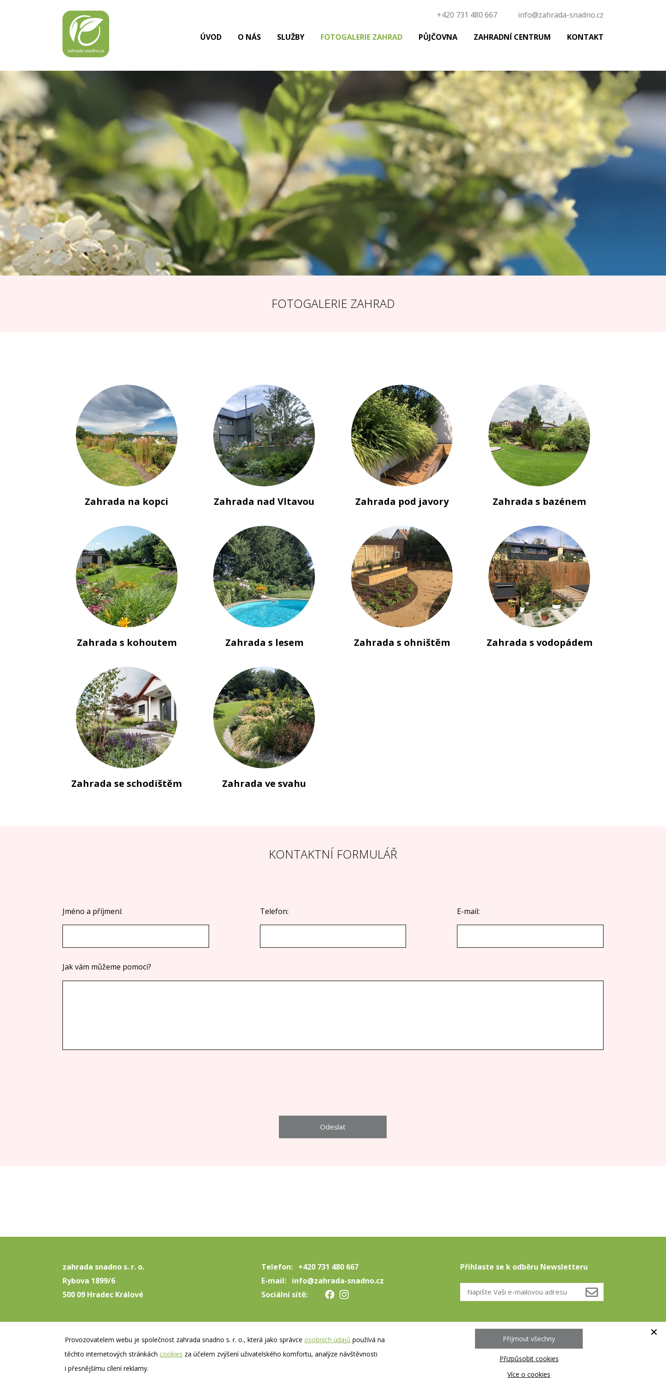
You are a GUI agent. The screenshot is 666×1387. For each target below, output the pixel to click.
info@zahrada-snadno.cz (561, 15)
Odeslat (332, 1126)
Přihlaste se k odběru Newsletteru (524, 1267)
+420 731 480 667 (467, 15)
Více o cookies (528, 1374)
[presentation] (333, 1083)
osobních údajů (327, 1339)
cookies (171, 1354)
